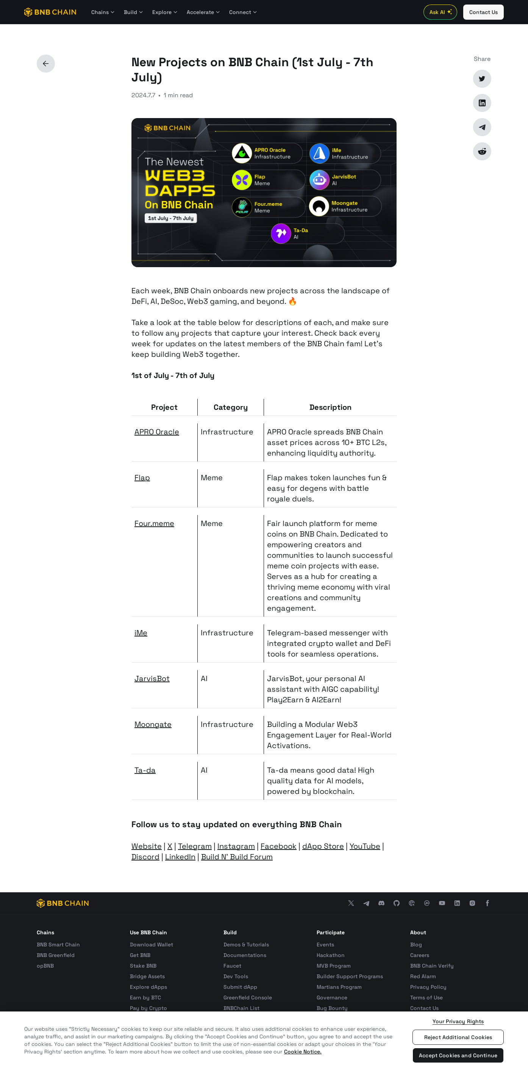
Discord (145, 857)
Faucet (232, 966)
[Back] (46, 63)
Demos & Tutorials (246, 944)
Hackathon (331, 955)
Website (146, 846)
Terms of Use (426, 997)
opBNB (45, 966)
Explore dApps (148, 987)
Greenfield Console (247, 997)
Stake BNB (143, 966)
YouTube (365, 846)
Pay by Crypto (148, 1008)
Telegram (195, 846)
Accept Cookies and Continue (458, 1055)
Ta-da (145, 770)
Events (325, 944)
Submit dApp (240, 987)
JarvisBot (152, 678)
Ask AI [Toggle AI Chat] (442, 12)
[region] (264, 1040)
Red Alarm (423, 976)
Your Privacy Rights (458, 1021)
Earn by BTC (145, 997)
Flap (142, 477)
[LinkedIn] (482, 103)
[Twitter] (482, 79)
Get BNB (140, 955)
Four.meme (154, 523)
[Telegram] (482, 127)
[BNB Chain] (50, 12)
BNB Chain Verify (432, 966)
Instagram (236, 846)
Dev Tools (235, 976)
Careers (419, 955)
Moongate (153, 724)
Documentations (244, 955)
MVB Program (334, 966)
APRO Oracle (156, 432)
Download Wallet (151, 944)
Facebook (279, 846)
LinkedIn (180, 857)
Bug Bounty (332, 1008)
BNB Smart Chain (58, 944)
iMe (140, 633)
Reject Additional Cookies (458, 1037)
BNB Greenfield (56, 955)
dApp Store (323, 846)
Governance (332, 997)
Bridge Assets (147, 976)
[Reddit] (482, 151)
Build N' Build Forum (237, 857)
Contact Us (424, 1008)
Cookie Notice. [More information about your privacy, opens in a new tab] (303, 1051)
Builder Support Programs (350, 976)
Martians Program (339, 987)
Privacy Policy (428, 987)
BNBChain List (241, 1008)
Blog (416, 944)
